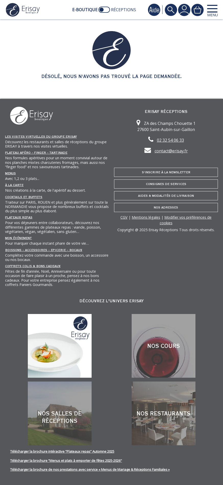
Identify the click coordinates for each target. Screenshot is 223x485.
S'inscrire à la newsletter (166, 172)
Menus (10, 173)
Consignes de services (166, 184)
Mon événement (18, 238)
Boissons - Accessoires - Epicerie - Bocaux (43, 250)
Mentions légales (146, 217)
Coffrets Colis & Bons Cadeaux (32, 266)
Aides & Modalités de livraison (166, 196)
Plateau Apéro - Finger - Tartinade (36, 153)
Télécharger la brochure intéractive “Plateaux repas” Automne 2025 (62, 451)
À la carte (14, 185)
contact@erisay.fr (171, 151)
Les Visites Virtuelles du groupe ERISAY (41, 137)
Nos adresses (166, 207)
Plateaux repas (18, 217)
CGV (124, 217)
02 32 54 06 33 (170, 140)
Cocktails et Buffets (23, 197)
